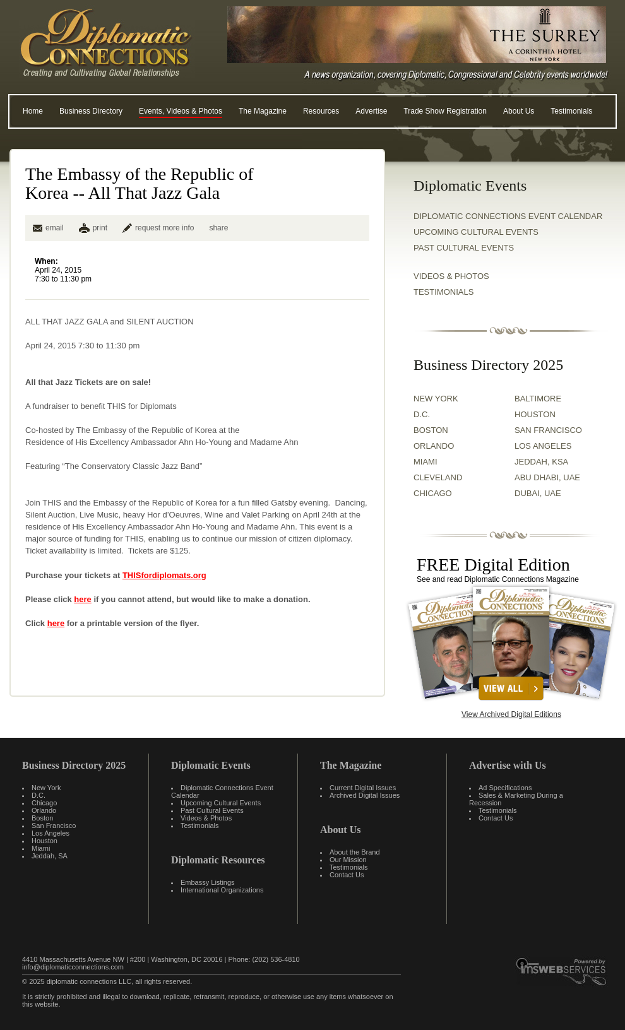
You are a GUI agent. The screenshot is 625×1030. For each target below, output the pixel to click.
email (48, 227)
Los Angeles (50, 833)
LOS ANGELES (543, 446)
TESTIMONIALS (443, 292)
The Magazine (263, 111)
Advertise (371, 111)
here (82, 599)
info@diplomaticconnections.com (73, 967)
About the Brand (355, 852)
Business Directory (90, 111)
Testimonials (571, 111)
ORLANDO (434, 446)
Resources (321, 111)
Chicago (44, 803)
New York (46, 787)
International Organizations (222, 890)
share (218, 227)
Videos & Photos (206, 818)
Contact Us (347, 875)
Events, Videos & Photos (180, 111)
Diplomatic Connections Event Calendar (508, 216)
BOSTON (431, 430)
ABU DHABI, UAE (547, 477)
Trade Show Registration (445, 111)
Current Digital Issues (363, 787)
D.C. (422, 414)
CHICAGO (433, 493)
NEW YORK (436, 398)
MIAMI (425, 461)
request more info (158, 227)
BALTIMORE (538, 398)
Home (33, 111)
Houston (44, 840)
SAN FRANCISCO (548, 430)
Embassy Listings (208, 882)
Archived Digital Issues (365, 795)
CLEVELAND (438, 477)
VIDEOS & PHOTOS (451, 276)
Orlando (44, 810)
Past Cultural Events (464, 247)
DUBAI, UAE (538, 493)
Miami (41, 848)
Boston (42, 818)
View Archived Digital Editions (511, 714)
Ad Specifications (505, 787)
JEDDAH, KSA (541, 461)
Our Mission (348, 859)
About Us (518, 111)
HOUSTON (535, 414)
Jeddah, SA (50, 856)
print (100, 227)
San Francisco (54, 825)
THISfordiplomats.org (164, 575)
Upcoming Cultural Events (476, 232)
